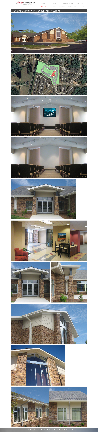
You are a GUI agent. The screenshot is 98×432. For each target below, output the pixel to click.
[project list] (81, 7)
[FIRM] (54, 3)
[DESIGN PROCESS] (68, 3)
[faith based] (44, 7)
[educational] (53, 7)
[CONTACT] (80, 3)
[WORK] (43, 3)
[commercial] (62, 7)
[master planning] (72, 7)
